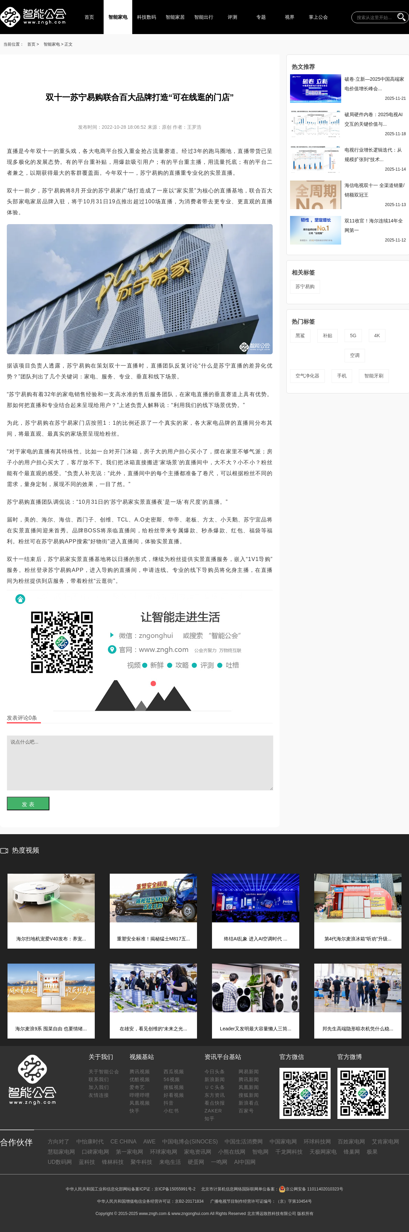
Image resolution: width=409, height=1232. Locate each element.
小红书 (171, 1110)
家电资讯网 (197, 1152)
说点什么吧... (140, 763)
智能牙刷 (373, 375)
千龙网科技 (289, 1152)
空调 (355, 355)
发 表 (28, 804)
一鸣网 (219, 1162)
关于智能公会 (104, 1071)
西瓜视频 (174, 1071)
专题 (261, 17)
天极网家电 (323, 1152)
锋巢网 (352, 1152)
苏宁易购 (305, 286)
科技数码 (146, 17)
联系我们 (99, 1079)
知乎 (209, 1118)
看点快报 (214, 1103)
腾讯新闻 (249, 1079)
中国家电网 (283, 1141)
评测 (232, 17)
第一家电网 (129, 1152)
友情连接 (99, 1095)
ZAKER (213, 1110)
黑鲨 (300, 335)
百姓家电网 (351, 1141)
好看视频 (174, 1095)
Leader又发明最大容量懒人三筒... (255, 1028)
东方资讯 (214, 1095)
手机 (342, 375)
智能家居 (175, 17)
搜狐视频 (174, 1087)
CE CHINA (123, 1141)
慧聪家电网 (61, 1152)
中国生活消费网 (244, 1141)
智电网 (260, 1152)
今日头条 (214, 1071)
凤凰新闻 (249, 1087)
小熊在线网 (231, 1152)
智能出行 (203, 17)
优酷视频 (140, 1079)
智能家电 (117, 17)
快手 (135, 1110)
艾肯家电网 (385, 1141)
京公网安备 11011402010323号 (311, 1189)
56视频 (172, 1079)
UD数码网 (60, 1162)
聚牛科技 (141, 1162)
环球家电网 (163, 1152)
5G (353, 335)
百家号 (246, 1110)
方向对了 (59, 1141)
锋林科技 (113, 1162)
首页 (89, 17)
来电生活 (170, 1162)
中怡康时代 (90, 1141)
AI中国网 (245, 1162)
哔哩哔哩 (140, 1095)
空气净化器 (307, 375)
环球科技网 (317, 1141)
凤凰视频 (140, 1103)
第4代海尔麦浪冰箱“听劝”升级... (358, 938)
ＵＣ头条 (214, 1087)
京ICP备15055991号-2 (174, 1189)
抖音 (169, 1103)
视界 (289, 17)
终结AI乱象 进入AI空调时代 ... (255, 938)
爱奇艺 (137, 1087)
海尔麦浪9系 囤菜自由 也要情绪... (51, 1028)
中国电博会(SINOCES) (190, 1141)
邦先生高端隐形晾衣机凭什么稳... (357, 1028)
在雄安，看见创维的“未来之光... (153, 1028)
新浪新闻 (214, 1079)
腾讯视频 (140, 1071)
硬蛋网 (196, 1162)
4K (377, 335)
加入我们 (99, 1087)
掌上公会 (318, 17)
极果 (372, 1152)
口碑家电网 (95, 1152)
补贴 (327, 335)
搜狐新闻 (249, 1095)
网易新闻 (249, 1071)
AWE (149, 1141)
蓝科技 (87, 1162)
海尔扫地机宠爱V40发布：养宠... (51, 938)
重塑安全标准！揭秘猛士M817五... (153, 938)
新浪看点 (249, 1103)
